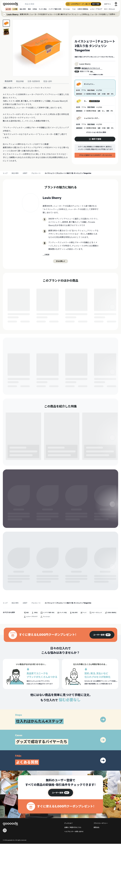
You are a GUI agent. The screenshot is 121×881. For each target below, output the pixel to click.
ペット (74, 9)
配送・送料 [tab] (47, 81)
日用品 (35, 9)
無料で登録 (13, 322)
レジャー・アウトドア (96, 9)
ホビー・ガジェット (109, 9)
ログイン (107, 4)
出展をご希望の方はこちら (72, 865)
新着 (15, 9)
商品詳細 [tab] (20, 81)
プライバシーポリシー (101, 860)
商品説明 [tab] (8, 81)
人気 (8, 9)
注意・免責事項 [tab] (33, 81)
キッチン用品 (43, 9)
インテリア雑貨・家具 (54, 9)
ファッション (66, 9)
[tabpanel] (36, 124)
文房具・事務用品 (83, 9)
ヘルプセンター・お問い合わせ (73, 869)
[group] (101, 672)
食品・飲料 (23, 9)
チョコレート (36, 173)
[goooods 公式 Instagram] (5, 868)
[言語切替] (116, 4)
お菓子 (25, 173)
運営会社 (96, 865)
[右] (112, 312)
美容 (29, 9)
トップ (5, 173)
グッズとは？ (68, 860)
